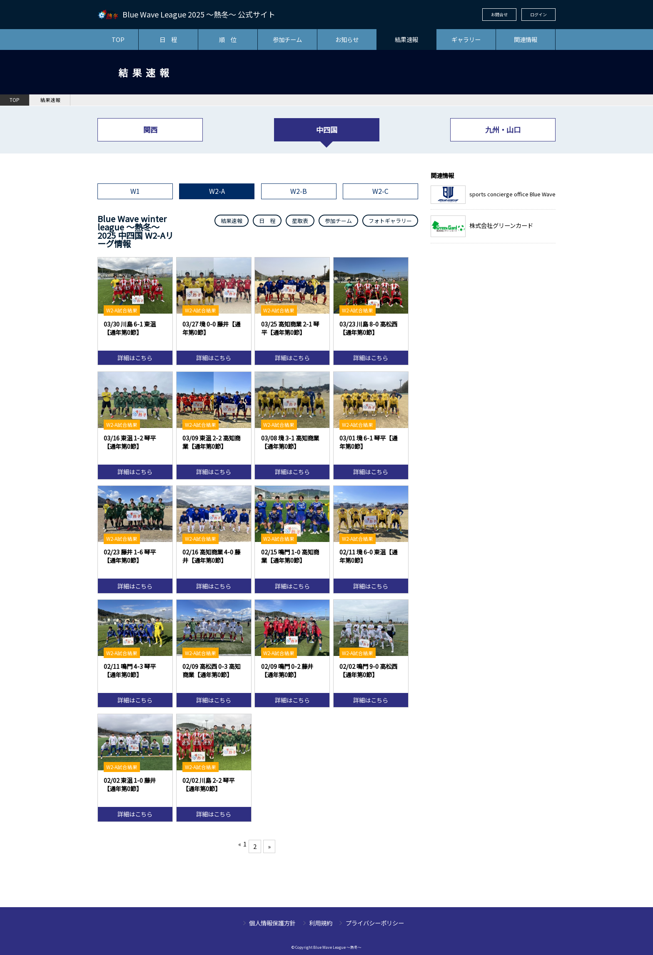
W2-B (298, 191)
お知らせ (347, 39)
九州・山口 (503, 129)
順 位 (228, 39)
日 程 (168, 39)
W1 (135, 191)
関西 (150, 129)
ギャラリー (466, 39)
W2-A (217, 191)
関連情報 (525, 39)
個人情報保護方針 (272, 922)
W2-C (380, 191)
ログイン (538, 14)
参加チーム (287, 39)
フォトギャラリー (390, 221)
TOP (118, 39)
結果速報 (406, 39)
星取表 (300, 221)
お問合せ (499, 14)
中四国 (326, 129)
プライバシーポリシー (375, 922)
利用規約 (320, 922)
